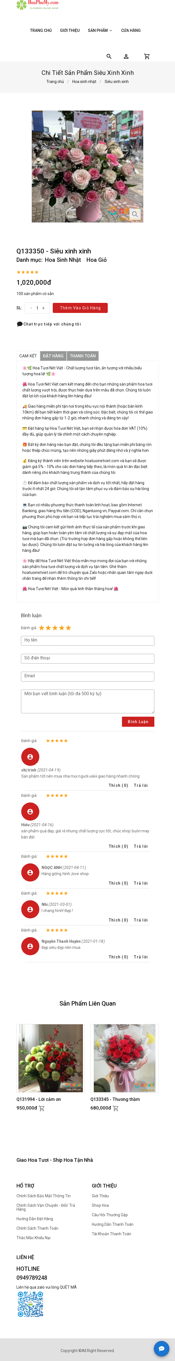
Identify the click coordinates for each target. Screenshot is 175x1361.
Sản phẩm (100, 30)
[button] (126, 56)
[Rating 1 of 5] (41, 627)
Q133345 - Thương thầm (115, 1099)
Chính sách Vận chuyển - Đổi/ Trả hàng (45, 1207)
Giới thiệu (70, 30)
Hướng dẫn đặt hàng (34, 1219)
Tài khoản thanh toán (111, 1234)
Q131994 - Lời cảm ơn (38, 1099)
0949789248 (31, 1277)
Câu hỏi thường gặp (110, 1215)
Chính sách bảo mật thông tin (43, 1196)
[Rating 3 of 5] (55, 627)
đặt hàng (53, 355)
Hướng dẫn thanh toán (112, 1224)
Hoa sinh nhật (84, 81)
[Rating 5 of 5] (68, 627)
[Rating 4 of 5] (61, 627)
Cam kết (28, 355)
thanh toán (84, 355)
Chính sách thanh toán (37, 1228)
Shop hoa (100, 1205)
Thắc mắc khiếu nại (33, 1238)
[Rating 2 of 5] (48, 627)
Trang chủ (41, 30)
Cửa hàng (131, 30)
